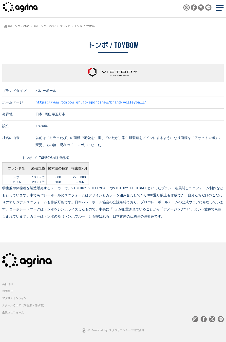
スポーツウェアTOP (18, 26)
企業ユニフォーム (13, 312)
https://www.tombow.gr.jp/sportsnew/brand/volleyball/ (91, 102)
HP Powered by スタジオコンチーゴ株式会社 (116, 330)
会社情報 (7, 284)
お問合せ (7, 290)
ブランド (65, 26)
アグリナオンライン (14, 298)
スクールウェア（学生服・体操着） (24, 305)
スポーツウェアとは (45, 26)
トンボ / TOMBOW (85, 26)
